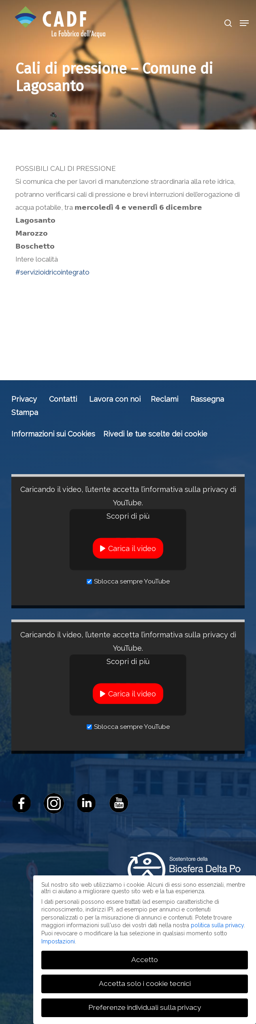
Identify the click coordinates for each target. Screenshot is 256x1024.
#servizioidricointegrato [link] (52, 272)
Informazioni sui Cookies (53, 434)
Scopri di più (128, 516)
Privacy (24, 399)
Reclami (164, 399)
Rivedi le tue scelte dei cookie (155, 434)
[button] (244, 23)
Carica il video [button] (132, 548)
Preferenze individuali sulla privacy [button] (144, 1007)
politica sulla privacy (217, 925)
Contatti (63, 399)
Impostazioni (58, 941)
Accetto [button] (144, 960)
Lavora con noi (115, 399)
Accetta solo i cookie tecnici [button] (145, 983)
